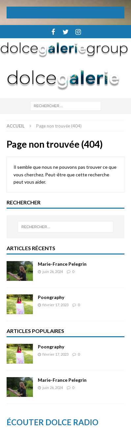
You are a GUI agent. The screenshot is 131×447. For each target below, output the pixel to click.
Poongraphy (51, 297)
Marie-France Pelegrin (62, 264)
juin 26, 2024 (52, 271)
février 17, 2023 (55, 305)
